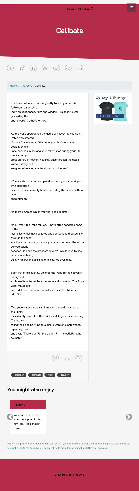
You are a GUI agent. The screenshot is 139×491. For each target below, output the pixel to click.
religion (65, 374)
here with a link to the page (21, 447)
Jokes (26, 85)
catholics (36, 374)
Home (13, 85)
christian (19, 374)
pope (50, 374)
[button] (10, 417)
